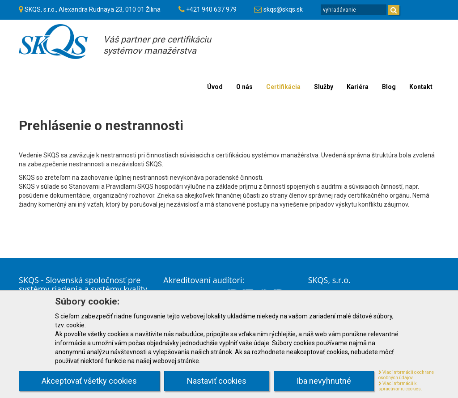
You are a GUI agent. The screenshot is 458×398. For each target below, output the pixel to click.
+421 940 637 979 (211, 9)
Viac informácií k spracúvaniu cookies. (400, 386)
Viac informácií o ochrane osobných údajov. (406, 375)
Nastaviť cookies (216, 380)
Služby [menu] (323, 86)
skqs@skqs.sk (283, 9)
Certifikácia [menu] (283, 86)
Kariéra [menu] (358, 86)
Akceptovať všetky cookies (89, 380)
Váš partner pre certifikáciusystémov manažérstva (157, 45)
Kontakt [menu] (421, 86)
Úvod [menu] (215, 86)
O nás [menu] (244, 86)
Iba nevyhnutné (324, 380)
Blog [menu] (389, 86)
